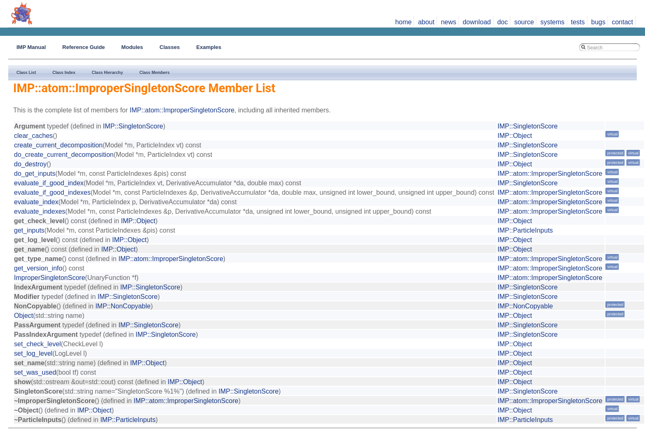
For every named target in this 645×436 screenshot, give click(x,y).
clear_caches (33, 135)
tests (578, 22)
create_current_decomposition (58, 145)
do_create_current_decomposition (64, 154)
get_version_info (38, 268)
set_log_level (33, 353)
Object (23, 315)
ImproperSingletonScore (49, 277)
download (477, 22)
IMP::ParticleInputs (525, 230)
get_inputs (29, 230)
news (448, 22)
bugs (598, 22)
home (403, 22)
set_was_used (35, 372)
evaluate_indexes (39, 211)
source (524, 22)
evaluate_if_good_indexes (52, 192)
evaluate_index (36, 201)
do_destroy (30, 164)
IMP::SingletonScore (133, 126)
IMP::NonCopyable (122, 306)
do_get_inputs (35, 173)
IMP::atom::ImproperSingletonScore (182, 110)
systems (552, 22)
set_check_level (37, 343)
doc (502, 22)
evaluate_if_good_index (49, 183)
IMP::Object (515, 135)
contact (622, 22)
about (426, 22)
